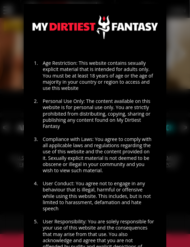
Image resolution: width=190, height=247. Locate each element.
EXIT (123, 241)
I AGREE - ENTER (66, 222)
